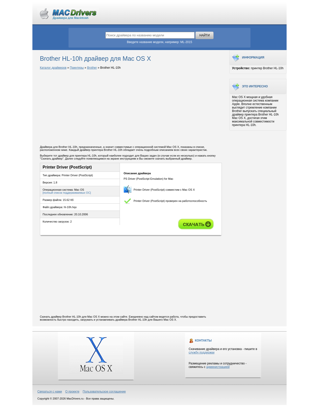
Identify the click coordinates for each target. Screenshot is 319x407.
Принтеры (77, 67)
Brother (92, 67)
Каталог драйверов (53, 67)
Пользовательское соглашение (104, 391)
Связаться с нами (49, 391)
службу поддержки (201, 352)
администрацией (218, 367)
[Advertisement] (131, 108)
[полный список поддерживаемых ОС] (67, 192)
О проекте (72, 391)
